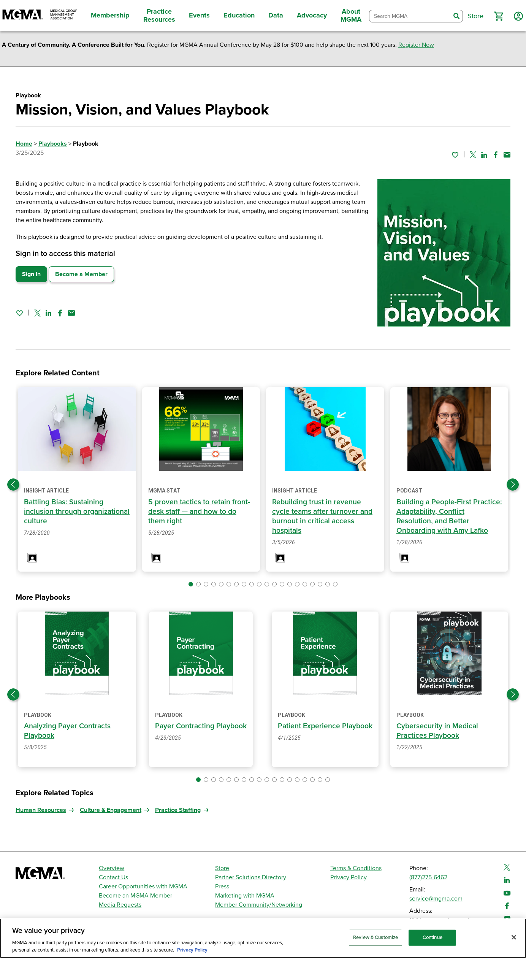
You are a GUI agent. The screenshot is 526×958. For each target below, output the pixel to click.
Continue (432, 937)
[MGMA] (40, 15)
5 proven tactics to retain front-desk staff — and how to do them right (199, 511)
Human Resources (41, 810)
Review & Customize (375, 937)
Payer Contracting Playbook (201, 726)
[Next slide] (513, 484)
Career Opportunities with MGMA (143, 886)
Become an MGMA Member (135, 895)
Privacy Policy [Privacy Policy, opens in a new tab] (192, 950)
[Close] (513, 937)
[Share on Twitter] (473, 154)
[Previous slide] (13, 484)
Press (222, 886)
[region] (263, 938)
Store (222, 868)
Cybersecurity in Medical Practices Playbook (438, 730)
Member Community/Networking (258, 905)
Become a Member (81, 274)
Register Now (416, 45)
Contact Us (113, 877)
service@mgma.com (436, 898)
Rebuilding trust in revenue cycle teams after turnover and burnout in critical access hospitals (323, 516)
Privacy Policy (348, 877)
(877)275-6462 (428, 877)
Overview (111, 868)
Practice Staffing (178, 810)
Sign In (31, 274)
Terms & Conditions (356, 868)
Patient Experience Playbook (325, 726)
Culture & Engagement (110, 810)
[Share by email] (507, 154)
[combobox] (409, 16)
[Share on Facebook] (495, 154)
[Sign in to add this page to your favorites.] (455, 155)
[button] (499, 16)
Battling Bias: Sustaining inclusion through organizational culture (65, 511)
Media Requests (120, 905)
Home (24, 144)
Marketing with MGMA (244, 895)
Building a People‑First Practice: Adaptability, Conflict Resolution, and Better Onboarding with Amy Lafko (447, 516)
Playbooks (52, 144)
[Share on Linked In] (484, 154)
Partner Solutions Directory (250, 877)
